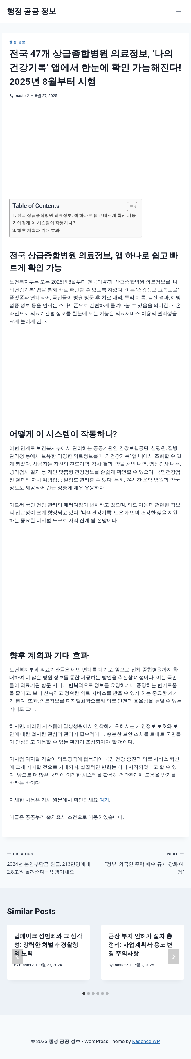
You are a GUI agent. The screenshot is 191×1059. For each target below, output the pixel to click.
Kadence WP (146, 1041)
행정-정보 (17, 42)
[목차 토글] (129, 207)
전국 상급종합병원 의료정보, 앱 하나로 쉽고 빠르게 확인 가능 (76, 215)
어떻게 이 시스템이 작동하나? (46, 222)
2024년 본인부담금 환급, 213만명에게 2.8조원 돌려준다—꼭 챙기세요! (49, 862)
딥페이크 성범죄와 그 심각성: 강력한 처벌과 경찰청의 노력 (48, 944)
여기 (104, 800)
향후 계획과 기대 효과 (38, 230)
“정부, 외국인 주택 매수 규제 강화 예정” (142, 862)
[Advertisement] (95, 148)
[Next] (173, 956)
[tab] (83, 993)
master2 (22, 95)
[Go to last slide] (17, 956)
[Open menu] (178, 11)
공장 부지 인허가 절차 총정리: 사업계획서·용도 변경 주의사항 (140, 944)
